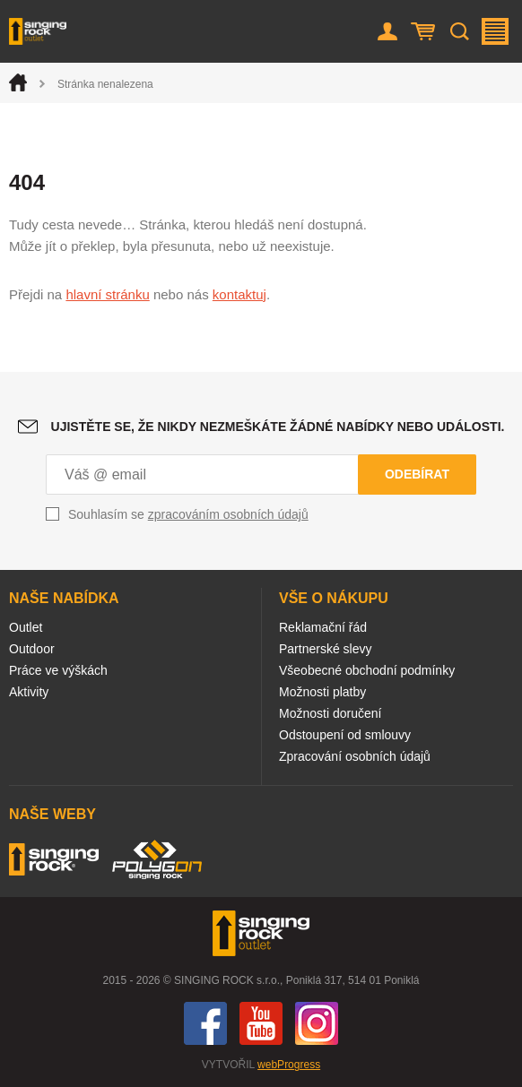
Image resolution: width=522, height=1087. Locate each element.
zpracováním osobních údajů (228, 514)
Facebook (205, 1023)
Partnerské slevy (325, 649)
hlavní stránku (107, 294)
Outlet (25, 627)
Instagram (316, 1023)
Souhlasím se (188, 514)
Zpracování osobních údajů (355, 756)
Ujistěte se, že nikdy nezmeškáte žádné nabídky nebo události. (278, 426)
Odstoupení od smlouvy (345, 735)
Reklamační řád (323, 627)
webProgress (288, 1064)
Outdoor (32, 649)
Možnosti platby (322, 692)
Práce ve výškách (58, 670)
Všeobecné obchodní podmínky (367, 670)
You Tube (261, 1023)
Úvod (18, 82)
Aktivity (28, 692)
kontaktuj (239, 294)
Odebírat (417, 474)
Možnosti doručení (330, 713)
